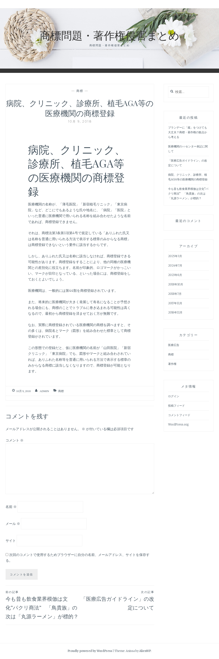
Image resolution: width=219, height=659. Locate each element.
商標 (79, 91)
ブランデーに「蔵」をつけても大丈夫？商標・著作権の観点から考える (187, 132)
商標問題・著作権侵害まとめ (109, 35)
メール (13, 523)
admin (44, 391)
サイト (11, 540)
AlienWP (145, 651)
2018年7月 (175, 294)
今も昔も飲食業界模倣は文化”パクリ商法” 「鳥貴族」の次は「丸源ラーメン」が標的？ (43, 605)
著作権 (172, 364)
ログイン (173, 396)
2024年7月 (175, 265)
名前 (11, 507)
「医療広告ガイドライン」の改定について (117, 600)
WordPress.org (178, 424)
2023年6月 (175, 275)
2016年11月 (175, 312)
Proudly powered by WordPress (90, 651)
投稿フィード (176, 405)
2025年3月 (175, 256)
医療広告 (173, 345)
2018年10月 (175, 284)
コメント (15, 440)
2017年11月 (175, 303)
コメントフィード (179, 415)
